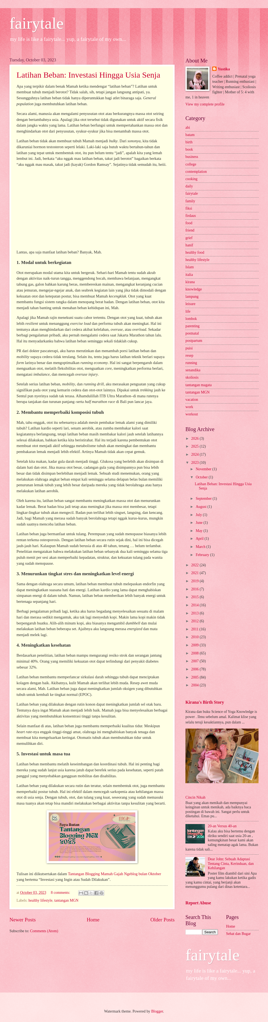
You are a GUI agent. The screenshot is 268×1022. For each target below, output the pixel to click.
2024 (195, 454)
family (190, 201)
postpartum (193, 341)
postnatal (192, 333)
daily (189, 186)
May (200, 531)
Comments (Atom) (44, 931)
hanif (189, 245)
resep (189, 355)
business (191, 157)
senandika (192, 370)
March (201, 547)
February (203, 555)
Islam (189, 267)
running (191, 363)
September (204, 499)
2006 (195, 669)
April (200, 539)
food (188, 223)
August (201, 507)
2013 (195, 613)
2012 (195, 621)
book (189, 149)
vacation (191, 400)
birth (188, 142)
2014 (195, 605)
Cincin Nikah (195, 797)
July (199, 515)
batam (190, 135)
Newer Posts (22, 919)
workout (191, 414)
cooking (191, 179)
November (204, 469)
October (202, 477)
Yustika (224, 69)
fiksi (188, 208)
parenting (192, 326)
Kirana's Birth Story (204, 702)
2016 (195, 589)
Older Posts (162, 919)
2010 (195, 637)
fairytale (36, 23)
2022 (195, 565)
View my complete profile (204, 104)
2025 (195, 446)
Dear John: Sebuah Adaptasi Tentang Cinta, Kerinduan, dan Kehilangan (231, 863)
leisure (190, 304)
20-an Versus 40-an (222, 826)
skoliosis (191, 377)
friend (189, 230)
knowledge (193, 289)
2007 (195, 661)
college (190, 164)
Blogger (157, 1011)
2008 (195, 653)
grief (188, 238)
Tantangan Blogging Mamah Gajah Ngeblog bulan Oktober (114, 874)
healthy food (194, 252)
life (187, 311)
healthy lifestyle (40, 900)
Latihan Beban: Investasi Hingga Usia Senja (88, 74)
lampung (191, 297)
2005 (195, 677)
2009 (195, 645)
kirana (190, 282)
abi (187, 127)
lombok (191, 319)
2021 (195, 573)
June (200, 523)
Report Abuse (198, 903)
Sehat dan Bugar (238, 934)
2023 (195, 463)
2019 (195, 581)
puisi (189, 348)
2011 (195, 629)
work (189, 407)
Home (93, 919)
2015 (195, 597)
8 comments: (61, 893)
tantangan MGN (66, 900)
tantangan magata (198, 385)
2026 (195, 438)
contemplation (196, 172)
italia (189, 275)
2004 (195, 685)
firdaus (190, 216)
